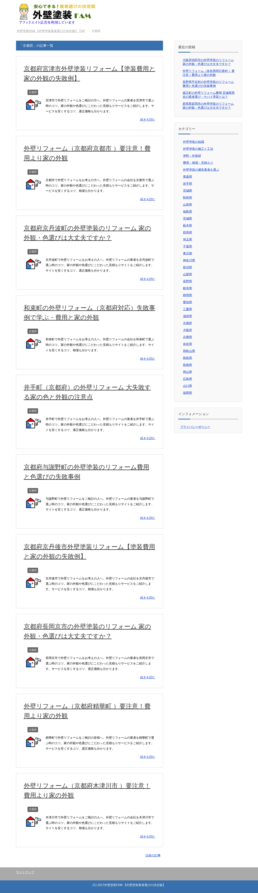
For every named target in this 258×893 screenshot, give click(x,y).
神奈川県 (189, 260)
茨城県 (187, 218)
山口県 (187, 385)
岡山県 (187, 371)
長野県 (187, 281)
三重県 (187, 309)
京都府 (33, 92)
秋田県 (187, 197)
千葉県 (187, 246)
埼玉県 (187, 239)
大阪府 (187, 330)
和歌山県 (189, 351)
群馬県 (187, 232)
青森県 (187, 176)
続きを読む (147, 119)
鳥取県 (187, 358)
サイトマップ (25, 872)
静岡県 (187, 295)
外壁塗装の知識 (193, 141)
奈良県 (187, 344)
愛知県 (187, 302)
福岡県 (187, 392)
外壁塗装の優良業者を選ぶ (201, 169)
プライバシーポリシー (195, 427)
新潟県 (187, 267)
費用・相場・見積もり (198, 162)
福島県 (187, 211)
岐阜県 (187, 288)
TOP (51, 31)
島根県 (187, 365)
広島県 (187, 378)
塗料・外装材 (192, 155)
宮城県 (187, 190)
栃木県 (187, 225)
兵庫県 (187, 337)
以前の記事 (153, 855)
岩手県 (187, 183)
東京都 (187, 253)
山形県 (187, 204)
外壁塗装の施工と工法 (198, 148)
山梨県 (187, 274)
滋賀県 (187, 316)
